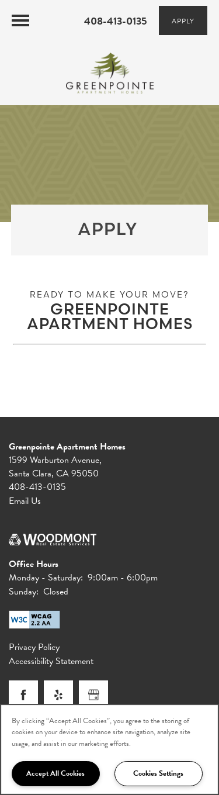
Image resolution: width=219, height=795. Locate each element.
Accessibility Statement (51, 661)
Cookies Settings (158, 773)
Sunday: (24, 592)
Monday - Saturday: (46, 578)
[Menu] (20, 20)
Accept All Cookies (55, 773)
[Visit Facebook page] (23, 695)
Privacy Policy (34, 647)
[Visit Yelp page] (58, 695)
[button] (183, 20)
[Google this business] (93, 695)
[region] (109, 749)
